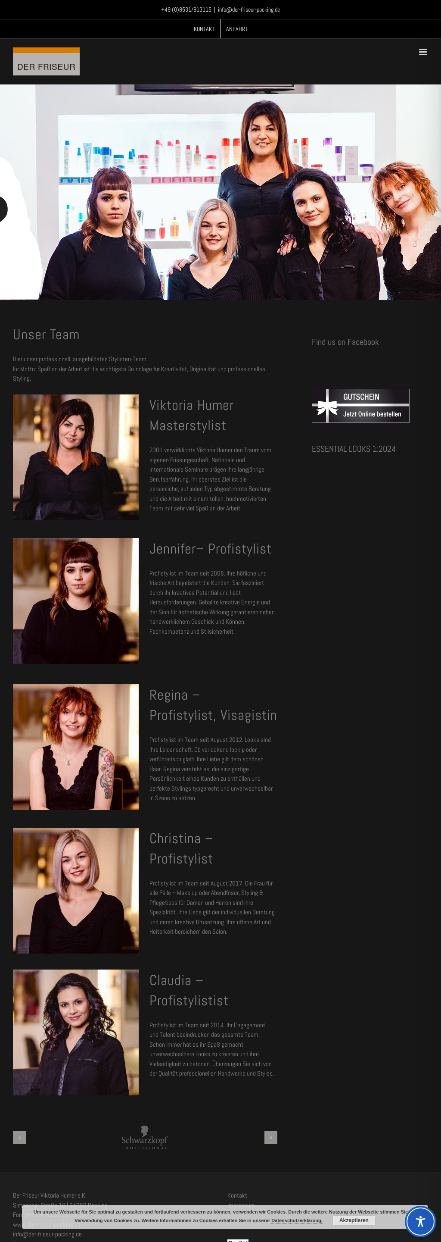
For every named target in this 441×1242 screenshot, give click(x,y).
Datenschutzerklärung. (297, 1220)
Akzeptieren (354, 1220)
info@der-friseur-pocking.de (249, 9)
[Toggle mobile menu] (423, 51)
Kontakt (237, 1195)
